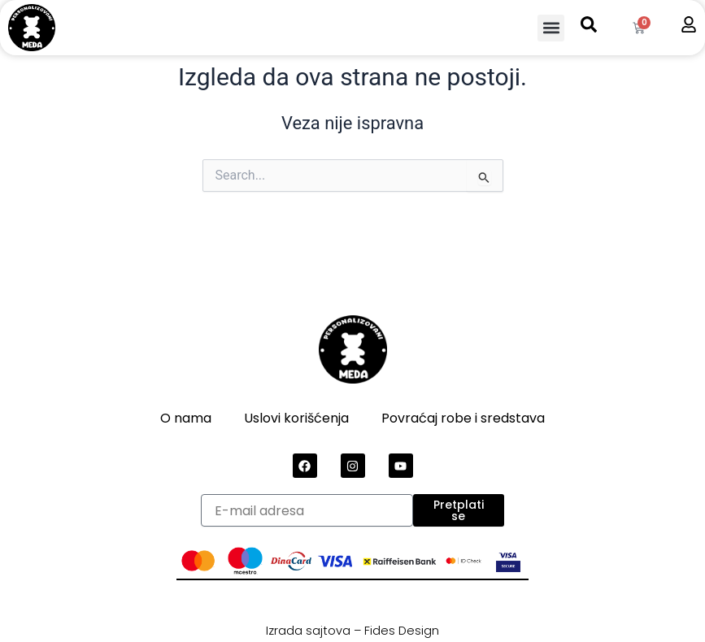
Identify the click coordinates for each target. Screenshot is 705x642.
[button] (550, 28)
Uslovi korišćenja (296, 418)
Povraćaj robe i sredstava (463, 418)
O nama (185, 418)
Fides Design (401, 630)
